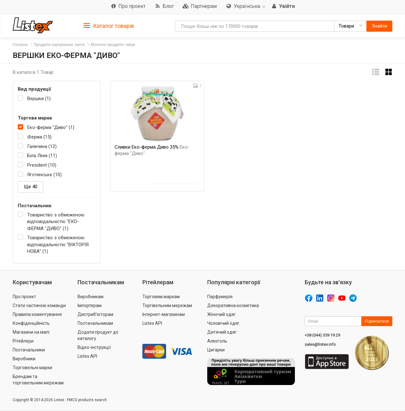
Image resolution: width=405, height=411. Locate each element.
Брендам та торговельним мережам (38, 379)
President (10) (41, 165)
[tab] (109, 25)
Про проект (24, 296)
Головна (20, 44)
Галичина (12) (42, 146)
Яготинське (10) (44, 174)
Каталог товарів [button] (109, 26)
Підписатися (377, 321)
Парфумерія (220, 296)
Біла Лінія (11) (42, 155)
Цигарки (216, 349)
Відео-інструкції (94, 347)
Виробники (24, 358)
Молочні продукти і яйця (113, 44)
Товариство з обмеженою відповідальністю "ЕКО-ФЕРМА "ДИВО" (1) (55, 221)
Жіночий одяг (221, 314)
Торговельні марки (32, 367)
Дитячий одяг (222, 332)
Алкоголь (217, 341)
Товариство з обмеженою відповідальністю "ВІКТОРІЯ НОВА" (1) (58, 244)
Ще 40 (30, 186)
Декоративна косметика (233, 305)
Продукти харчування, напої (59, 44)
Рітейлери (23, 341)
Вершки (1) (39, 98)
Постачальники (29, 349)
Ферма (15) (39, 137)
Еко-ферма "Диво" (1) (50, 127)
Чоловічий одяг (223, 323)
